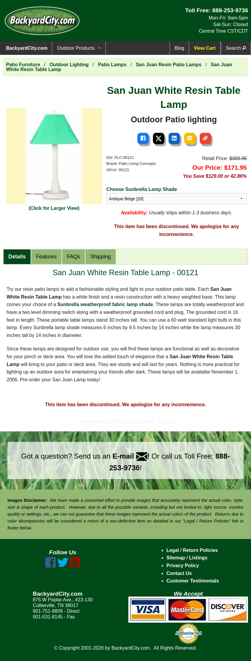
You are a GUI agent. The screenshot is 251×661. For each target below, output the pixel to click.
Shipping (100, 257)
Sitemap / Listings (187, 557)
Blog (179, 48)
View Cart (205, 48)
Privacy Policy (182, 565)
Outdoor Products (75, 48)
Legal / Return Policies (192, 550)
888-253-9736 (230, 10)
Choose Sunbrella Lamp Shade (141, 189)
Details (17, 257)
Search (236, 48)
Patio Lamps (112, 64)
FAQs (73, 257)
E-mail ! (131, 456)
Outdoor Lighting (69, 64)
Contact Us (179, 573)
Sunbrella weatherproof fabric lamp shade (105, 304)
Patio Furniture (23, 64)
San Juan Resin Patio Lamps (169, 64)
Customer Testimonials (192, 580)
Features (46, 257)
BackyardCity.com (26, 48)
